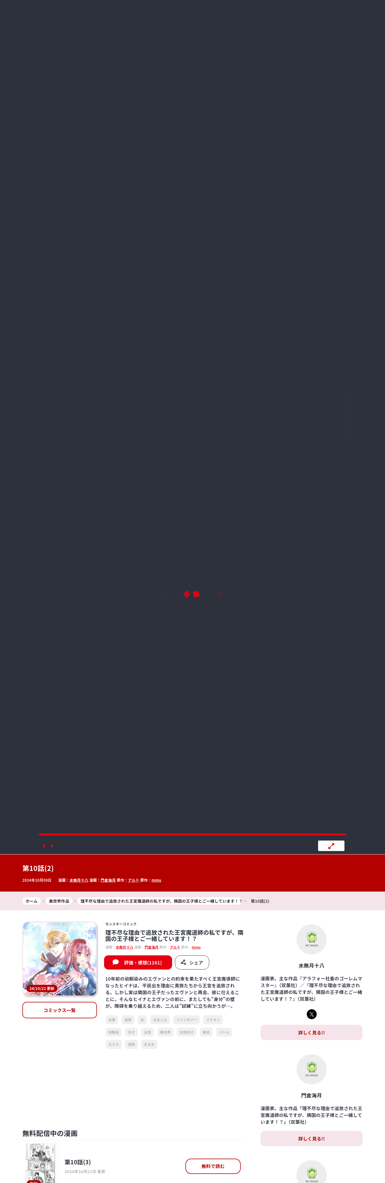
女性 (147, 1032)
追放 (128, 1019)
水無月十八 (78, 880)
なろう (114, 1044)
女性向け (187, 1032)
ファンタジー (186, 1019)
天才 (131, 1032)
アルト (133, 880)
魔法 (206, 1032)
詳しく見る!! (311, 1032)
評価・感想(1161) (143, 962)
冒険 (131, 1044)
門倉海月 (108, 880)
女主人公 (160, 1019)
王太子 (149, 1044)
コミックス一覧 (59, 1010)
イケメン (213, 1019)
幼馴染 (114, 1032)
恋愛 (112, 1019)
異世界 (165, 1032)
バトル (224, 1032)
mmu (156, 880)
